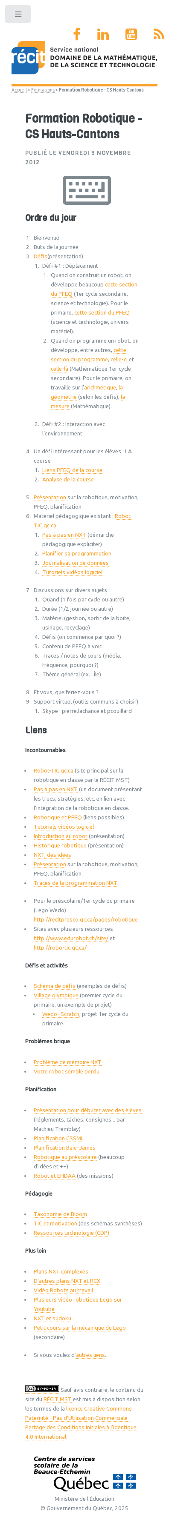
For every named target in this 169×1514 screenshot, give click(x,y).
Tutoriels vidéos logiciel (72, 572)
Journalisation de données (75, 563)
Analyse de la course (68, 479)
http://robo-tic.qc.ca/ (60, 947)
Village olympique (56, 995)
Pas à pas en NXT (64, 535)
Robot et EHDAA (55, 1176)
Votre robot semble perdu (66, 1071)
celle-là (59, 369)
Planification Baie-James (65, 1148)
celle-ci (119, 359)
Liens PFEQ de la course (72, 470)
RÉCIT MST (58, 1399)
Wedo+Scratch (60, 1014)
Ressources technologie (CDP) (71, 1233)
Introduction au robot (60, 836)
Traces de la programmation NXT (75, 883)
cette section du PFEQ (102, 312)
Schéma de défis (55, 986)
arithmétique (100, 387)
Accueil (19, 89)
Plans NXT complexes (61, 1271)
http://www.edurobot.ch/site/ (71, 938)
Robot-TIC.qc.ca (53, 770)
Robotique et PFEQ (58, 817)
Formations (43, 89)
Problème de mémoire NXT (68, 1062)
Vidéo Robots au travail (63, 1290)
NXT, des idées (52, 855)
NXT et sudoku (52, 1318)
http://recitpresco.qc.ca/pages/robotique (86, 919)
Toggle (18, 16)
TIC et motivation (55, 1223)
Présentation (50, 497)
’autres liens (90, 1355)
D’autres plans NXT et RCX (67, 1281)
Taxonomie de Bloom (60, 1214)
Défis (40, 256)
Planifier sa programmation (76, 553)
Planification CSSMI (58, 1138)
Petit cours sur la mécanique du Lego (80, 1328)
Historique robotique (60, 845)
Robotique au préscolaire (65, 1157)
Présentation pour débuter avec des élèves (88, 1110)
